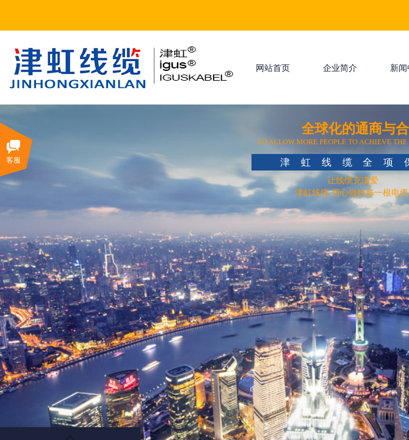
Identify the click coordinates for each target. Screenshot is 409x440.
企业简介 (340, 68)
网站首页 (273, 68)
